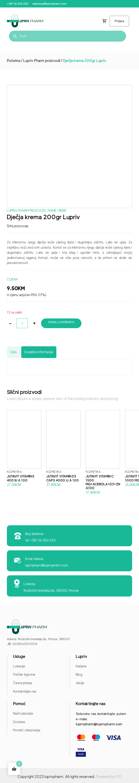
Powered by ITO (109, 777)
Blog (79, 674)
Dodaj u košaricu (61, 322)
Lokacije (19, 666)
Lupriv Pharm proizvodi (41, 61)
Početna (13, 61)
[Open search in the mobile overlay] (67, 36)
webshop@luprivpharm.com (49, 3)
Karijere (81, 666)
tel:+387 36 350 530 (40, 540)
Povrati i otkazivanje (26, 730)
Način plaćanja (23, 713)
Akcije (80, 683)
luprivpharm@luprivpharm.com (46, 565)
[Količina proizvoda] (22, 323)
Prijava (119, 21)
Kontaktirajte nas (24, 691)
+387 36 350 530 (17, 3)
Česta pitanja (22, 683)
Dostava (19, 722)
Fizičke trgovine (24, 674)
